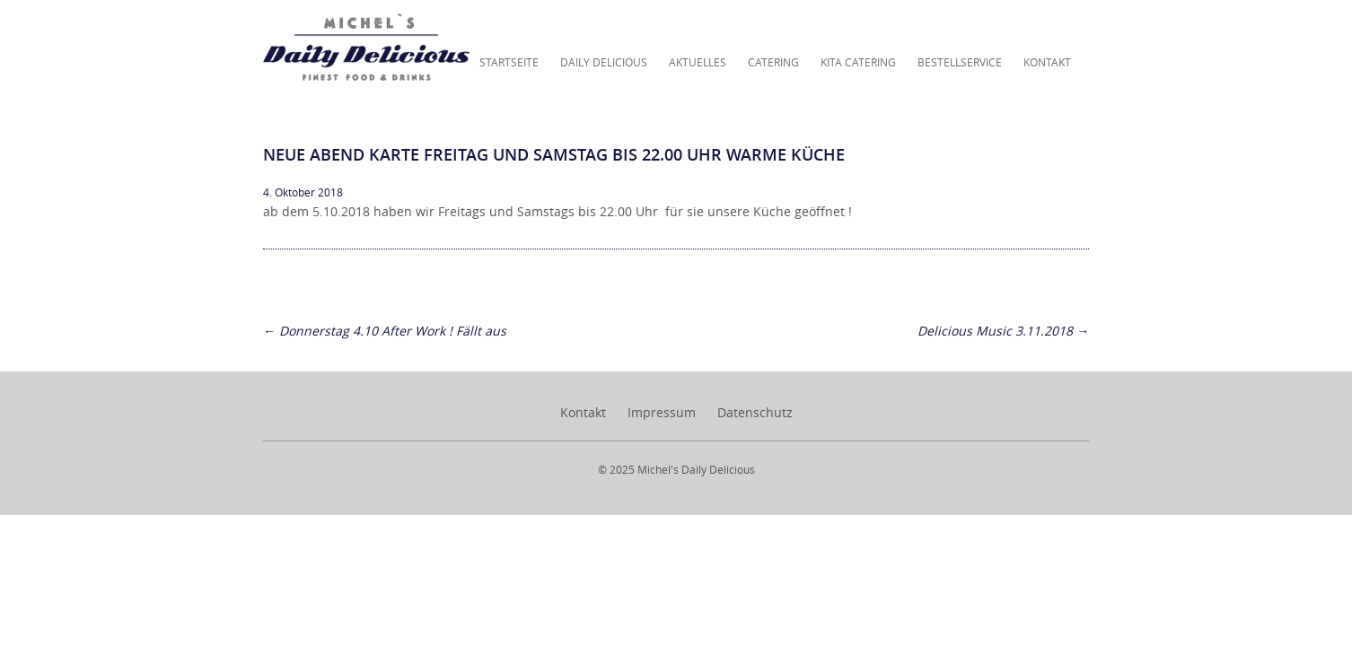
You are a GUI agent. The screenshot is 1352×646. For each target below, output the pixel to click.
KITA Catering (858, 62)
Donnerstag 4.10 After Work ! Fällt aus (384, 330)
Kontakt (1047, 62)
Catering (773, 62)
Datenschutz (755, 412)
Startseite (509, 62)
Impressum (662, 412)
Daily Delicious (603, 62)
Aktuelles (697, 62)
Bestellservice (959, 62)
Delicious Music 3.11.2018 (1003, 330)
